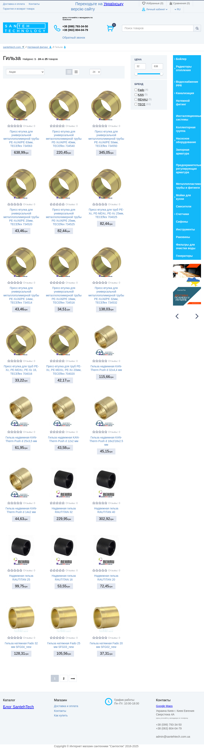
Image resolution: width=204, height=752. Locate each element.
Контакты (34, 4)
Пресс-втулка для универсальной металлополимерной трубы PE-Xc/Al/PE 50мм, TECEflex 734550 (106, 139)
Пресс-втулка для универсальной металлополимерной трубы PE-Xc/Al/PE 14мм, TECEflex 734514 (21, 295)
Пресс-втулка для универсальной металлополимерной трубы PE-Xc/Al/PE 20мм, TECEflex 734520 (21, 217)
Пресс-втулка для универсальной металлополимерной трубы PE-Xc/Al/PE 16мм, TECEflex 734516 (64, 295)
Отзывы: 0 (29, 126)
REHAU (143, 99)
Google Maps (164, 706)
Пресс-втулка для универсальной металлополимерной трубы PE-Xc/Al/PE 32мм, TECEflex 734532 (106, 295)
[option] (187, 285)
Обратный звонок (73, 37)
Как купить (61, 715)
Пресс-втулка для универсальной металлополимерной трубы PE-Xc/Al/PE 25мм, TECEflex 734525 (64, 217)
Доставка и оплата (14, 4)
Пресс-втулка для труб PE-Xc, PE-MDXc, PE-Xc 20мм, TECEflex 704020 (63, 370)
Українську (113, 4)
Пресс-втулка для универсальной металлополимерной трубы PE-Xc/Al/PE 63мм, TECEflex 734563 (21, 139)
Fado (141, 90)
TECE (141, 104)
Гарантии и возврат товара (18, 8)
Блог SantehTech (18, 707)
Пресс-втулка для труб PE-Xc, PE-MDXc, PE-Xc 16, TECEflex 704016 (21, 370)
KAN (141, 94)
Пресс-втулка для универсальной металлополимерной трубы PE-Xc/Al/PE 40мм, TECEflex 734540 (64, 139)
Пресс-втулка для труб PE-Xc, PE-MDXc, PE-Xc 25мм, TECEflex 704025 (106, 213)
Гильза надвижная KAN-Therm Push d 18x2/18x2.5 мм (106, 441)
